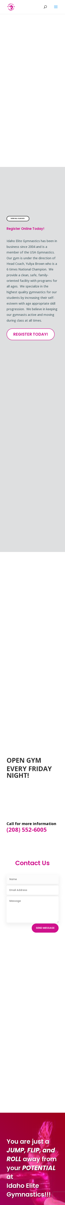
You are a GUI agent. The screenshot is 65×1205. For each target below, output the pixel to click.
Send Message (45, 928)
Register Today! (30, 334)
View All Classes (18, 218)
